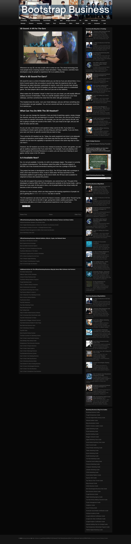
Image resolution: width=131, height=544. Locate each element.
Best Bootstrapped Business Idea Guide (96, 488)
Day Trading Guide (24, 310)
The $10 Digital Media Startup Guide (95, 417)
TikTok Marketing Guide (92, 472)
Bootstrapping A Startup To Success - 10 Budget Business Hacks (35, 227)
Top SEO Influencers (25, 302)
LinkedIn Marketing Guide (93, 469)
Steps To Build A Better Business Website (30, 312)
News (44, 538)
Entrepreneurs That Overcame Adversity (30, 343)
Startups (23, 23)
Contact (103, 20)
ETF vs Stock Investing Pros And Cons (29, 256)
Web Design (94, 20)
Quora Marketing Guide (92, 453)
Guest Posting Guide (91, 508)
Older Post (78, 214)
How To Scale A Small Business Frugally (30, 261)
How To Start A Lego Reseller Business (29, 338)
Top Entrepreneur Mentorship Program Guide (98, 527)
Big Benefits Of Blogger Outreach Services (30, 320)
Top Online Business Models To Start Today (30, 322)
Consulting (24, 20)
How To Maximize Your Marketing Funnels (30, 294)
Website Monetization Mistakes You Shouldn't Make (32, 222)
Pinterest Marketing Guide (93, 464)
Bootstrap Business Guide (93, 412)
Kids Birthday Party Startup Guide (28, 340)
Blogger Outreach (71, 20)
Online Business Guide (92, 486)
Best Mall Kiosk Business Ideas (27, 325)
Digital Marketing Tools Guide (93, 439)
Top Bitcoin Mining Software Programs (29, 279)
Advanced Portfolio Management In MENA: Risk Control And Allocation (37, 230)
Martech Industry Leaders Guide (94, 426)
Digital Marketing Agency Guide (94, 497)
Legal (41, 538)
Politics (89, 538)
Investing (39, 23)
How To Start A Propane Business (28, 345)
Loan (89, 23)
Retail (77, 23)
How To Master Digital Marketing (28, 258)
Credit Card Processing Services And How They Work (101, 118)
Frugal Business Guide (92, 494)
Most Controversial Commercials (28, 287)
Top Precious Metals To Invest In (28, 292)
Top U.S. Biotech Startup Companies (29, 284)
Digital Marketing (35, 20)
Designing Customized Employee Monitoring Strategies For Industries (101, 75)
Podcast (55, 538)
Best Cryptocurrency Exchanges (28, 243)
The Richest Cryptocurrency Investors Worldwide (32, 253)
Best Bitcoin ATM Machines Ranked (28, 240)
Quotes (66, 538)
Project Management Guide (93, 502)
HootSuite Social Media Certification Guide (97, 510)
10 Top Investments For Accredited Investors (99, 282)
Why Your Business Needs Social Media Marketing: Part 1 (101, 397)
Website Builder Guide (92, 420)
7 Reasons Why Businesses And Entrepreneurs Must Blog (101, 32)
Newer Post (23, 214)
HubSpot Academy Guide (92, 513)
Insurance (97, 23)
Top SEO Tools (23, 330)
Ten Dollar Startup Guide (26, 271)
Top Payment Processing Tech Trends (29, 289)
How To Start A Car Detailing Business (29, 356)
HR (83, 23)
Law (104, 23)
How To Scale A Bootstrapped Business (29, 366)
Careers (98, 538)
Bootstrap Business (26, 538)
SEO (61, 20)
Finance (31, 23)
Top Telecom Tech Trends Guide (94, 480)
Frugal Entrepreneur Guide (93, 415)
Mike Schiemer (35, 538)
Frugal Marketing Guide (25, 282)
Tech (54, 23)
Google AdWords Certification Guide (95, 516)
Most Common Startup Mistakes (28, 297)
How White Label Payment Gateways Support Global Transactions (100, 64)
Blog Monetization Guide (92, 423)
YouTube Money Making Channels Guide (96, 499)
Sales (70, 23)
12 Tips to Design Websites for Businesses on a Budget (101, 252)
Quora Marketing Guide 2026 (27, 232)
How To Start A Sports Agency (27, 348)
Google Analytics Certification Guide (95, 521)
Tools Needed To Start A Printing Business (30, 363)
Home (51, 214)
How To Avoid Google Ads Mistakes (28, 263)
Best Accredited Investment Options (28, 245)
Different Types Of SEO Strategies (28, 274)
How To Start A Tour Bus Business (28, 368)
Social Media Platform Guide (93, 475)
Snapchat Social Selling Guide (94, 461)
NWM (48, 538)
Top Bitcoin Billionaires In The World (29, 251)
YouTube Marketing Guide (93, 458)
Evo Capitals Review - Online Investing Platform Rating (100, 262)
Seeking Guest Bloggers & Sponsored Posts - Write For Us (101, 107)
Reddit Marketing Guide (92, 456)
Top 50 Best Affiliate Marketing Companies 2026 (101, 128)
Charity (102, 538)
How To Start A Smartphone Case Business (30, 371)
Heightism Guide (90, 505)
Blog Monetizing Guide (25, 307)
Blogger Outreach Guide (92, 437)
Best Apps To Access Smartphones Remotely (31, 248)
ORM (86, 20)
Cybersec (93, 538)
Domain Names (79, 538)
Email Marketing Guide (92, 431)
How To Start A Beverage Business (28, 351)
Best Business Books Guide (93, 491)
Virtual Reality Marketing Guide (94, 447)
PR (80, 20)
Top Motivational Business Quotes (28, 353)
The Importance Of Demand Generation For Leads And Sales (101, 330)
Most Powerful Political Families (27, 333)
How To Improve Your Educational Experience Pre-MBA (102, 374)
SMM (85, 538)
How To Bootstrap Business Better (28, 361)
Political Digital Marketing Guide (94, 529)
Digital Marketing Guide (92, 428)
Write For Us (72, 538)
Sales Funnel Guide (91, 445)
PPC (55, 20)
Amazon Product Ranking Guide (28, 277)
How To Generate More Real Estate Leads (30, 315)
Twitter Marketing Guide (92, 450)
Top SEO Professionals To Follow (28, 317)
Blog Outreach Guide (91, 483)
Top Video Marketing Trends (27, 305)
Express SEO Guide (91, 478)
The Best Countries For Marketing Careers (30, 335)
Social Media (46, 20)
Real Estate (62, 23)
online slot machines (41, 193)
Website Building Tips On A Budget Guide (97, 524)
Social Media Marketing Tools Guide (95, 442)
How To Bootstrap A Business (27, 328)
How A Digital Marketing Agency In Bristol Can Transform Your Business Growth (39, 225)
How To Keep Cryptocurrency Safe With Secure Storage (100, 86)
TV (58, 538)
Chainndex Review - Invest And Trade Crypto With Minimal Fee (101, 272)
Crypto (47, 23)
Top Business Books (25, 300)
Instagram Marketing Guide (93, 467)
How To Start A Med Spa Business (28, 358)
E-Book (61, 538)
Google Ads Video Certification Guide (95, 519)
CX (51, 538)
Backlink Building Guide (92, 434)
